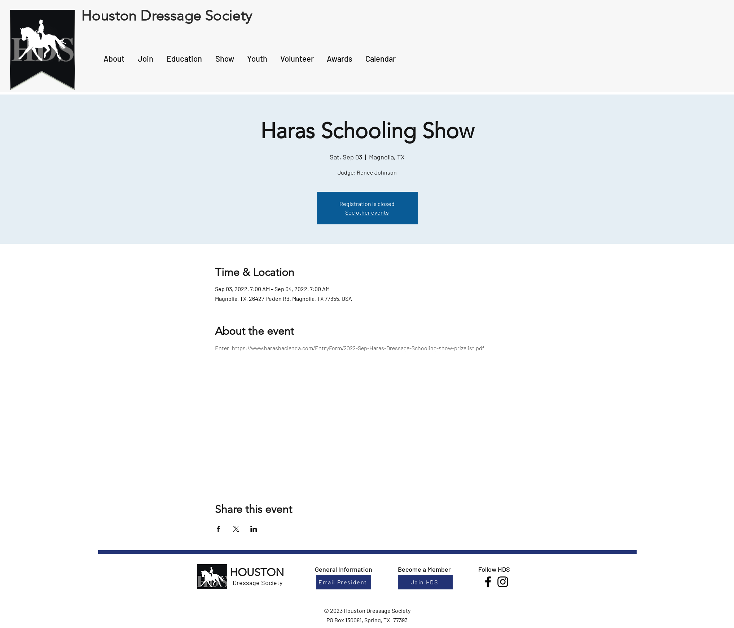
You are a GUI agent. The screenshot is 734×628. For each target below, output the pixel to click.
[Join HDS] (425, 582)
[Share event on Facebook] (218, 529)
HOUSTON (257, 572)
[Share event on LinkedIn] (253, 529)
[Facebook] (488, 582)
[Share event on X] (236, 529)
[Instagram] (503, 582)
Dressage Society (257, 583)
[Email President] (343, 582)
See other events (367, 212)
